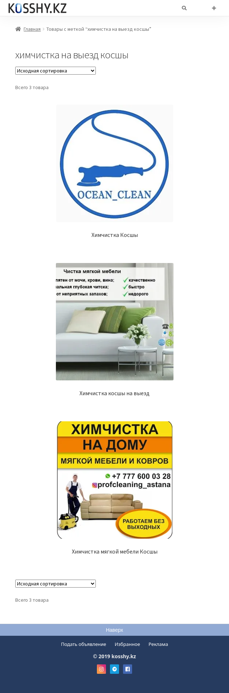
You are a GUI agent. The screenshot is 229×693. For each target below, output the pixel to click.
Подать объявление (83, 644)
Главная (32, 29)
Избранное (127, 644)
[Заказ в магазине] (55, 71)
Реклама (158, 644)
